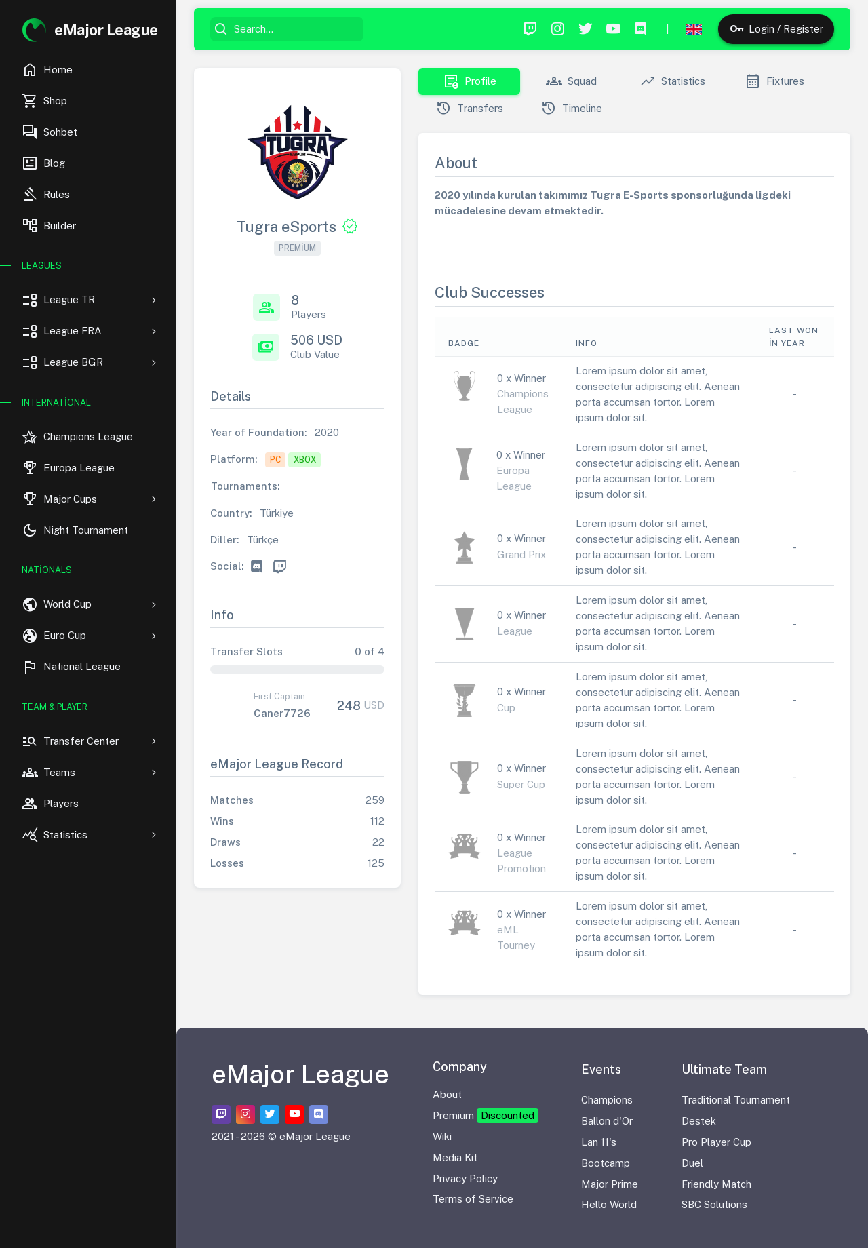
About (447, 1094)
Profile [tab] (469, 81)
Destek (699, 1121)
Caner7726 (282, 713)
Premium (485, 1115)
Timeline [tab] (571, 108)
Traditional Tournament (736, 1100)
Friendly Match (716, 1184)
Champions (607, 1100)
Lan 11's (598, 1142)
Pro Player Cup (716, 1142)
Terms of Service (473, 1199)
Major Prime (609, 1184)
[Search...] (296, 29)
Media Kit (455, 1157)
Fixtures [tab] (774, 81)
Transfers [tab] (469, 108)
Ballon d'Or (607, 1121)
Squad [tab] (571, 81)
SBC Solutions (714, 1204)
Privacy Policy (465, 1178)
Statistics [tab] (672, 81)
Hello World (609, 1204)
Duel (692, 1163)
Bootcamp (605, 1163)
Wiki (442, 1136)
